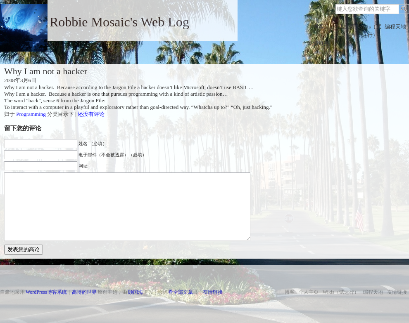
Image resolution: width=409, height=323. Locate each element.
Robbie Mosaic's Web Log (119, 21)
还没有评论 (91, 114)
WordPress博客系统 (46, 292)
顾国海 (135, 292)
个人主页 (344, 27)
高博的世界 (84, 292)
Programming (31, 114)
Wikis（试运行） (370, 31)
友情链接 (318, 43)
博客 (318, 27)
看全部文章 (180, 292)
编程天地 (395, 27)
